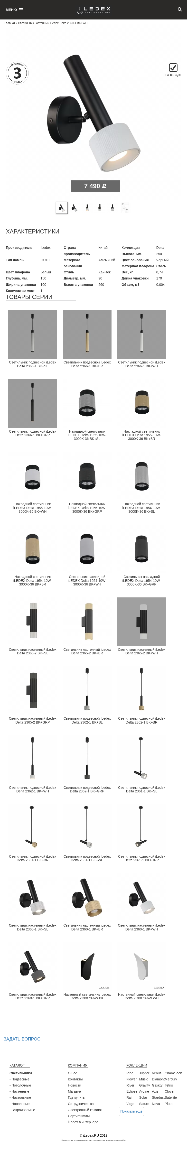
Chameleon (173, 1073)
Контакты (75, 1079)
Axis (155, 1091)
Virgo (130, 1104)
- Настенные (19, 1091)
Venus (156, 1073)
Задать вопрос (22, 1039)
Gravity (144, 1085)
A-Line (144, 1091)
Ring (129, 1073)
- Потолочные (20, 1085)
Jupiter (144, 1073)
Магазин (74, 1091)
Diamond (159, 1079)
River (130, 1085)
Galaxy (157, 1085)
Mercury (171, 1079)
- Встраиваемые (22, 1110)
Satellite (171, 1097)
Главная (10, 23)
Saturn (144, 1104)
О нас (72, 1073)
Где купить (76, 1097)
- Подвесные (19, 1079)
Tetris (169, 1085)
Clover (170, 1091)
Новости (74, 1085)
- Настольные (20, 1097)
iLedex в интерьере (83, 1122)
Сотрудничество (81, 1104)
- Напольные (19, 1104)
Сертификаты (79, 1116)
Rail (129, 1097)
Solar (143, 1097)
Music (143, 1079)
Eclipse (131, 1091)
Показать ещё (131, 1111)
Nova (156, 1104)
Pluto (169, 1104)
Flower (131, 1079)
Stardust (158, 1097)
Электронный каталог (85, 1110)
